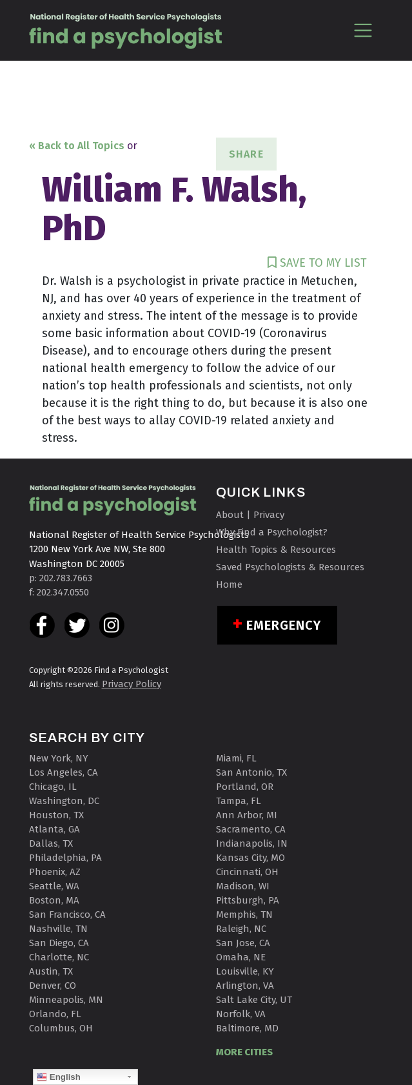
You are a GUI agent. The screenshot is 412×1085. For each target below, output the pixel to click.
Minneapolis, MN (66, 1000)
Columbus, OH (61, 1028)
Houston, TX (56, 815)
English (59, 1077)
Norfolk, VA (241, 1014)
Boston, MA (54, 900)
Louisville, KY (245, 971)
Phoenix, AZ (55, 872)
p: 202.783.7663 (60, 578)
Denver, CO (52, 985)
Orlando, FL (55, 1014)
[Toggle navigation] (363, 30)
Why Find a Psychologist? (272, 532)
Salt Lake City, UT (254, 1000)
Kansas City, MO (250, 857)
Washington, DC (64, 801)
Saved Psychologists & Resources (290, 567)
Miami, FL (236, 758)
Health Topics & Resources (276, 549)
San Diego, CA (59, 943)
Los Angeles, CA (63, 772)
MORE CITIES (244, 1052)
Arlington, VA (245, 985)
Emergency (284, 625)
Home (229, 584)
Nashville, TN (58, 929)
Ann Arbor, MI (246, 815)
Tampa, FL (238, 801)
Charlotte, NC (59, 957)
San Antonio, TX (251, 772)
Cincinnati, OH (247, 872)
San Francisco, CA (67, 914)
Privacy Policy (131, 684)
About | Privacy (250, 515)
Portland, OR (244, 786)
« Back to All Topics (76, 146)
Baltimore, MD (247, 1028)
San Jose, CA (243, 943)
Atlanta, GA (54, 829)
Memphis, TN (244, 914)
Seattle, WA (54, 886)
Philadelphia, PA (65, 857)
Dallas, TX (51, 843)
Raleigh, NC (241, 929)
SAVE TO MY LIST (317, 263)
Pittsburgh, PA (247, 900)
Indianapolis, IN (252, 843)
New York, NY (58, 758)
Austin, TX (51, 971)
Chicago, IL (53, 786)
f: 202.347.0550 (59, 592)
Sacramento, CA (251, 829)
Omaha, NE (241, 957)
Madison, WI (243, 886)
